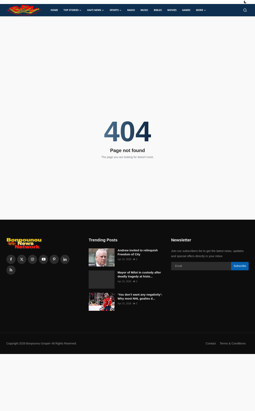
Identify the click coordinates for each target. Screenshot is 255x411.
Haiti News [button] (95, 10)
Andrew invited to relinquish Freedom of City (138, 252)
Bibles (158, 10)
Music (144, 10)
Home (54, 10)
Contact (211, 343)
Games (186, 10)
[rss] (11, 270)
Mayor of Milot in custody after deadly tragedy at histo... (139, 274)
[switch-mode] (246, 2)
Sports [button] (116, 10)
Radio (131, 10)
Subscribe (240, 265)
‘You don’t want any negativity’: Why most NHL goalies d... (140, 296)
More (201, 10)
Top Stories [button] (73, 10)
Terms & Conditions (233, 343)
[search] (245, 10)
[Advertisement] (127, 48)
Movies (172, 10)
